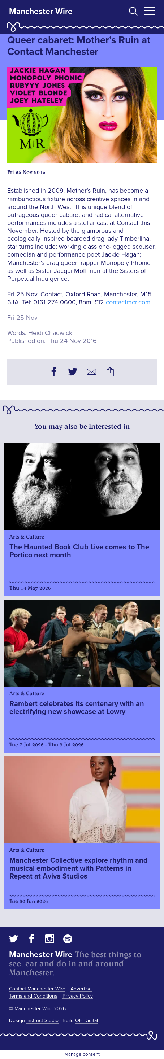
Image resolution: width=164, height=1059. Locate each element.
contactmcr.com (128, 302)
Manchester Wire (41, 11)
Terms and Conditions (33, 996)
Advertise (81, 989)
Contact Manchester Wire (37, 989)
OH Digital (86, 1020)
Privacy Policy (77, 996)
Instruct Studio (42, 1020)
